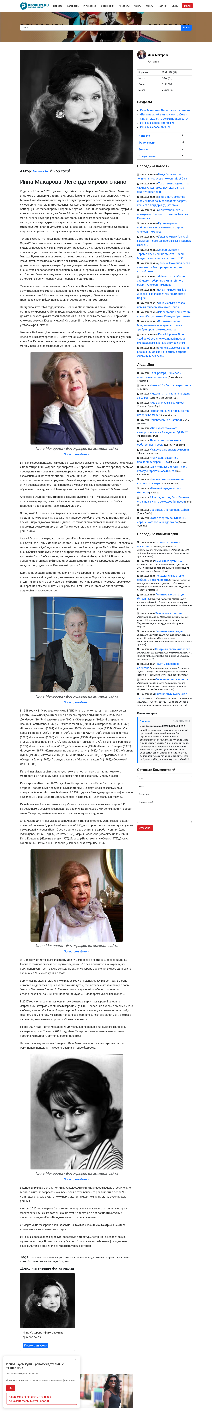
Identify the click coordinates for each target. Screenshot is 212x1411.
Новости (57, 5)
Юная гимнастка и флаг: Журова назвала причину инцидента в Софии (162, 294)
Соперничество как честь (171, 679)
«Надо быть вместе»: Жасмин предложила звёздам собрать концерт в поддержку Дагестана (162, 201)
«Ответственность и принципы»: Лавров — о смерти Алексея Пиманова (162, 214)
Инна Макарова (158, 55)
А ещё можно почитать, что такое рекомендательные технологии (30, 1399)
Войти (187, 5)
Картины (162, 5)
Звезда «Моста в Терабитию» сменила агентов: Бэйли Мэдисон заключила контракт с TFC (160, 254)
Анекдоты (124, 5)
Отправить (145, 828)
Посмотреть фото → (77, 454)
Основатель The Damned (165, 420)
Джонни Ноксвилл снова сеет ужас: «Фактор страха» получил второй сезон (163, 267)
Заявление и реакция (168, 613)
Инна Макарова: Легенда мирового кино (165, 110)
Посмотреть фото (35, 1345)
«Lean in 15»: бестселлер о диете (170, 385)
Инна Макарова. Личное (155, 127)
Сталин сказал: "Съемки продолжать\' (164, 118)
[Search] (100, 28)
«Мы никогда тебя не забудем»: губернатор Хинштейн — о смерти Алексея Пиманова (161, 280)
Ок (10, 1388)
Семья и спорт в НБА (168, 561)
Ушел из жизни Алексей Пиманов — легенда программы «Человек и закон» (164, 240)
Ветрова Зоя (41, 171)
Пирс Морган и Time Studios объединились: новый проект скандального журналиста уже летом (161, 338)
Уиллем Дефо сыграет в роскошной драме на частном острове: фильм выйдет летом (163, 352)
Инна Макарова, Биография (157, 122)
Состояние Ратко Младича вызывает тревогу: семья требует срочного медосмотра (159, 325)
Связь (175, 5)
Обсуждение (147, 156)
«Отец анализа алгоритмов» (167, 402)
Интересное (89, 5)
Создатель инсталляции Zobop (169, 509)
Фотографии (107, 5)
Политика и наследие (169, 631)
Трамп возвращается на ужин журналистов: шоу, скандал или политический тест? (163, 187)
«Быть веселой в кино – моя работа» (163, 114)
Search (186, 27)
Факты (137, 5)
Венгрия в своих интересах (172, 649)
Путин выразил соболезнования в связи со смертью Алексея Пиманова (160, 227)
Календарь (73, 5)
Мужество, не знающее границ (169, 449)
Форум (149, 5)
